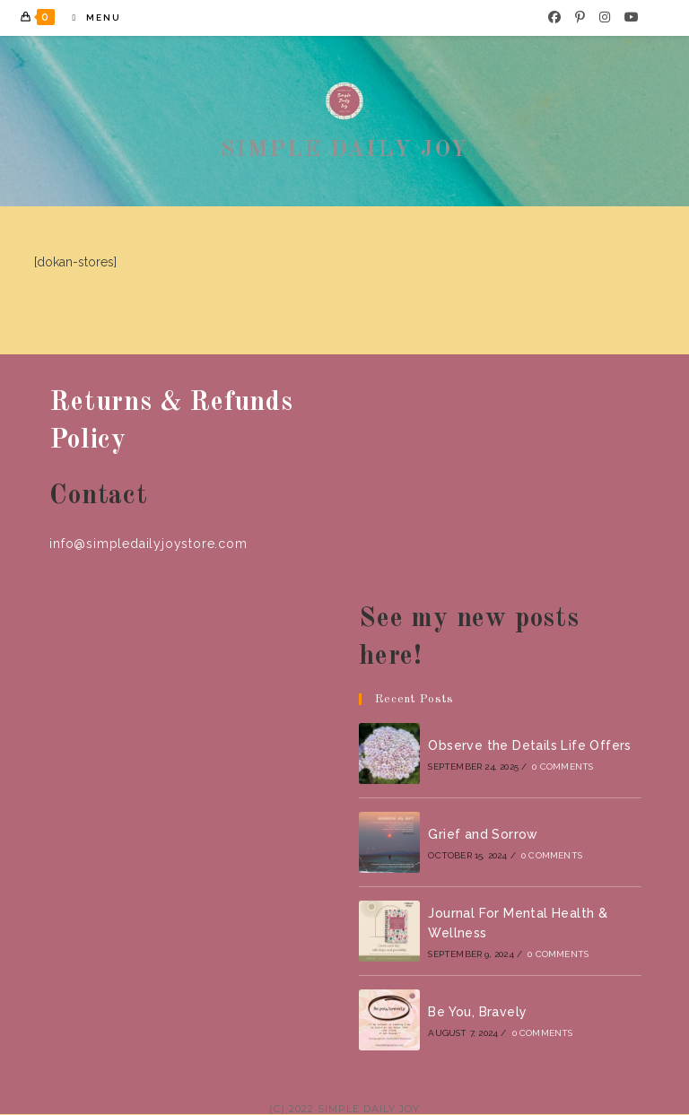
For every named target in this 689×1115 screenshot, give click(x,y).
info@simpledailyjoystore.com (148, 543)
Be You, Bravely (477, 1012)
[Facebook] (554, 17)
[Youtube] (631, 17)
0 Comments (562, 766)
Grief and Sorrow (482, 834)
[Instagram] (604, 17)
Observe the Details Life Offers (529, 745)
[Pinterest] (580, 17)
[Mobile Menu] (89, 17)
